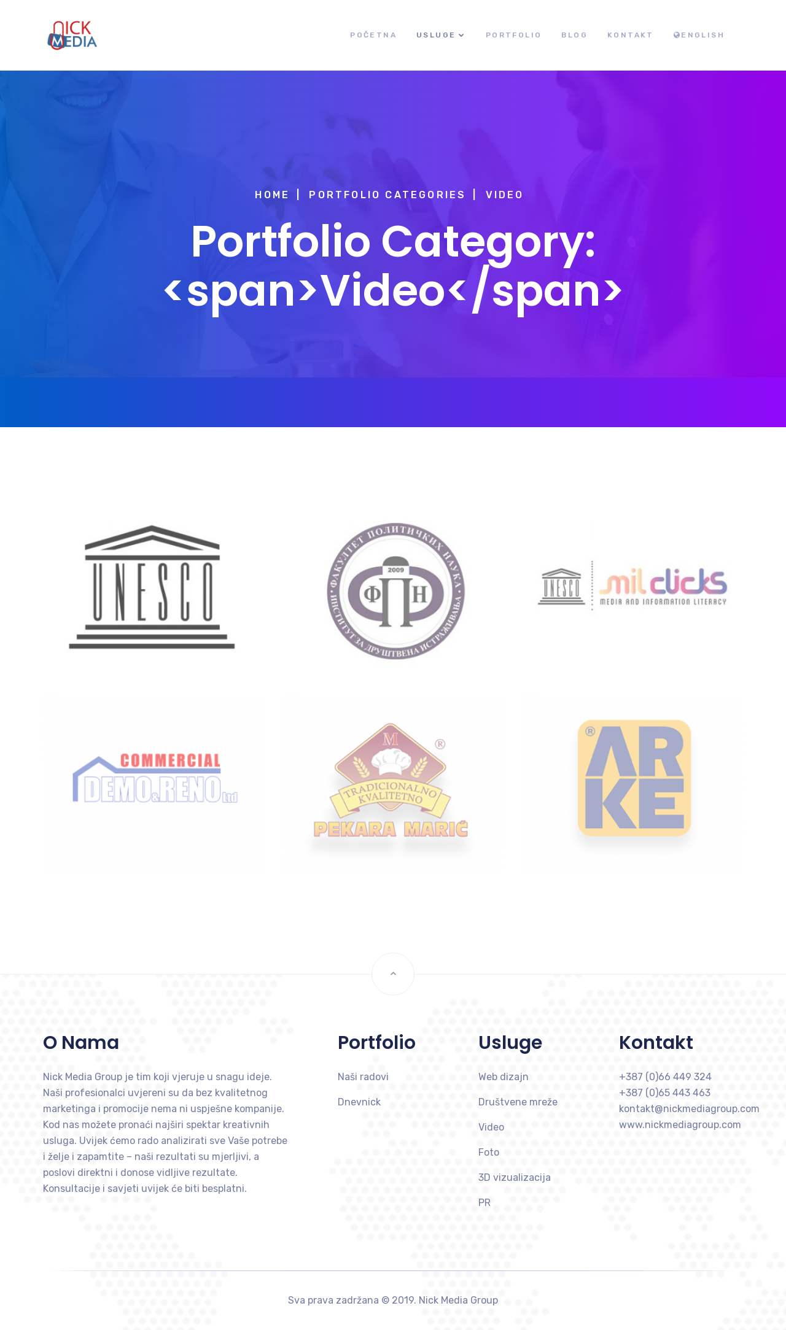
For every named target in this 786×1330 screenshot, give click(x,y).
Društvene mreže (518, 1102)
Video (491, 1127)
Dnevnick (359, 1102)
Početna (373, 35)
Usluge (436, 35)
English (699, 35)
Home (272, 195)
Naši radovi (363, 1077)
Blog (574, 35)
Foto (488, 1152)
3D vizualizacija (514, 1177)
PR (484, 1202)
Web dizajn (503, 1077)
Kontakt (630, 35)
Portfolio (514, 35)
